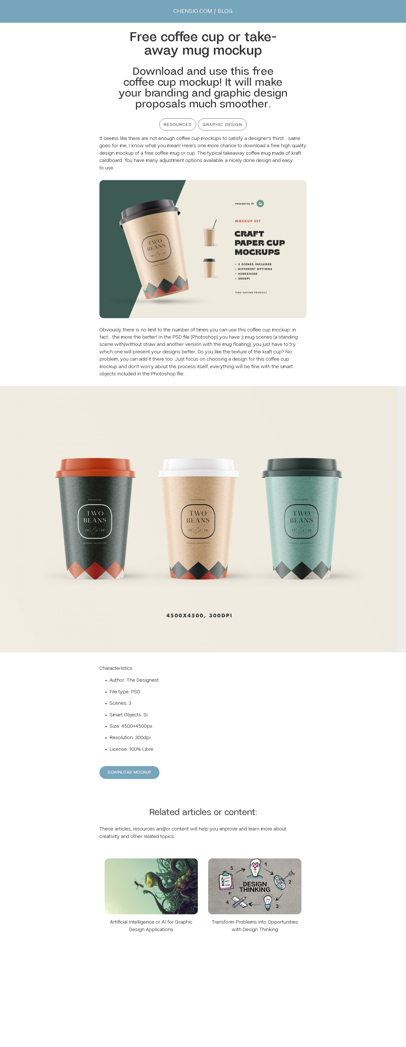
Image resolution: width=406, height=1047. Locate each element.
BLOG (225, 11)
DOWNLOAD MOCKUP (129, 772)
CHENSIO (192, 11)
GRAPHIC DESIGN (222, 125)
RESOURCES (178, 125)
